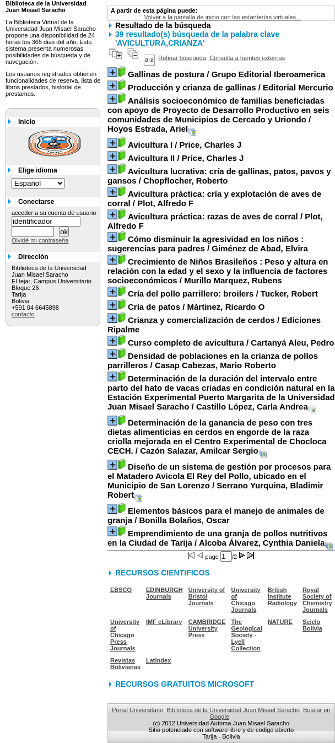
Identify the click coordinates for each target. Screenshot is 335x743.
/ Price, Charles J (184, 144)
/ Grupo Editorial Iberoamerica (226, 74)
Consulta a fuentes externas (247, 58)
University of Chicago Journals (246, 599)
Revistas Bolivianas (125, 663)
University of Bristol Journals (206, 596)
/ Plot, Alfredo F (214, 198)
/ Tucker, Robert (223, 293)
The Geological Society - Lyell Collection (246, 635)
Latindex (158, 660)
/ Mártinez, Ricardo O (196, 306)
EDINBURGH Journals (164, 593)
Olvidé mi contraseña (40, 240)
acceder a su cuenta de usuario (54, 212)
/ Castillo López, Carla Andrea (221, 392)
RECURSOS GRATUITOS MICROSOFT (184, 684)
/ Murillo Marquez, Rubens (217, 271)
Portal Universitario (137, 710)
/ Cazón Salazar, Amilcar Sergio (217, 436)
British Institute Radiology (282, 596)
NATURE (280, 621)
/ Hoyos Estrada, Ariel (218, 114)
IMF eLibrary (164, 621)
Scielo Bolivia (312, 625)
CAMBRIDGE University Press (207, 628)
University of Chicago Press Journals (124, 635)
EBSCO (121, 589)
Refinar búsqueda (182, 58)
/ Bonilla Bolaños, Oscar (216, 515)
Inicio (26, 122)
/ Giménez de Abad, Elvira (207, 243)
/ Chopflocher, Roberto (219, 175)
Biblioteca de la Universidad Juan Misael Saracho (233, 710)
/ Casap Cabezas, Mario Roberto (212, 360)
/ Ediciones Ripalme (214, 324)
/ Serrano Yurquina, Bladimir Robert (219, 480)
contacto (23, 314)
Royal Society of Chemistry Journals (317, 599)
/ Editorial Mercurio (230, 87)
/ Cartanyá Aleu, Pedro (231, 342)
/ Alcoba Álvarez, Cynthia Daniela (217, 538)
